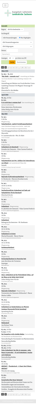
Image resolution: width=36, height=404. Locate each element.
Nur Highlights (26, 38)
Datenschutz (16, 403)
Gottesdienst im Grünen (8, 234)
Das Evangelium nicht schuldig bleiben (12, 334)
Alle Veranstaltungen (10, 38)
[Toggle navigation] (5, 5)
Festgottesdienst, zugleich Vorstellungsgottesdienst (16, 124)
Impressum (30, 401)
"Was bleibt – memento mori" (10, 76)
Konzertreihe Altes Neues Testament (11, 380)
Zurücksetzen (21, 62)
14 (22, 67)
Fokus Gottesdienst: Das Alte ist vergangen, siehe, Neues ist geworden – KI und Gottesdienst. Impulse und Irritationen (16, 352)
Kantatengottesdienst (7, 247)
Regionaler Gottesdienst (8, 291)
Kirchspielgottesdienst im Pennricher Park (13, 259)
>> (29, 67)
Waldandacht (5, 323)
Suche (12, 62)
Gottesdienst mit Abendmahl (9, 147)
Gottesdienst (5, 206)
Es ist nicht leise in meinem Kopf (11, 102)
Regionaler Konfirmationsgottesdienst (12, 177)
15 (25, 67)
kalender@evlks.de (21, 401)
